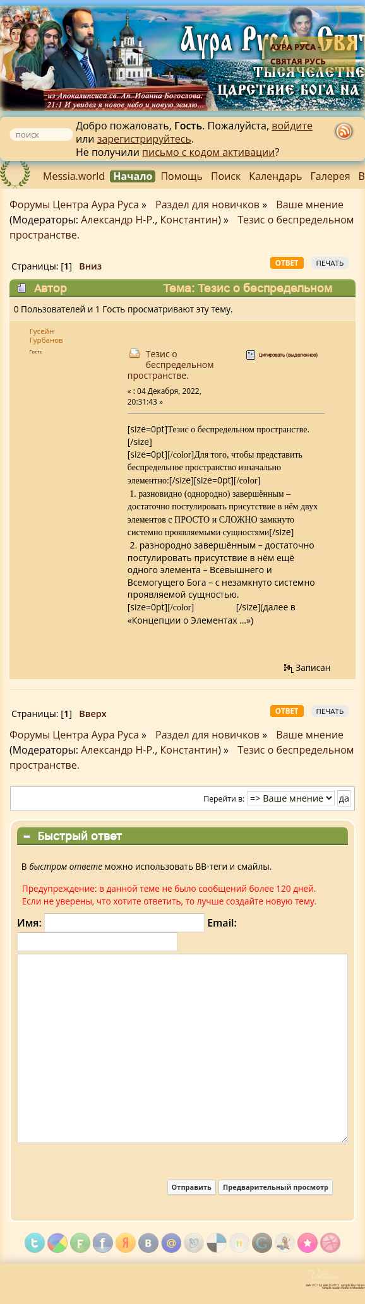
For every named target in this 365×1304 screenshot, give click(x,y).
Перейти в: (223, 798)
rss (344, 133)
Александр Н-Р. (118, 220)
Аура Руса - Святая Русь (298, 54)
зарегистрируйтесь (144, 139)
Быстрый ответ (79, 836)
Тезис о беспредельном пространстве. (171, 364)
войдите (292, 126)
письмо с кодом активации (208, 152)
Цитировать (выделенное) (288, 355)
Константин (189, 220)
